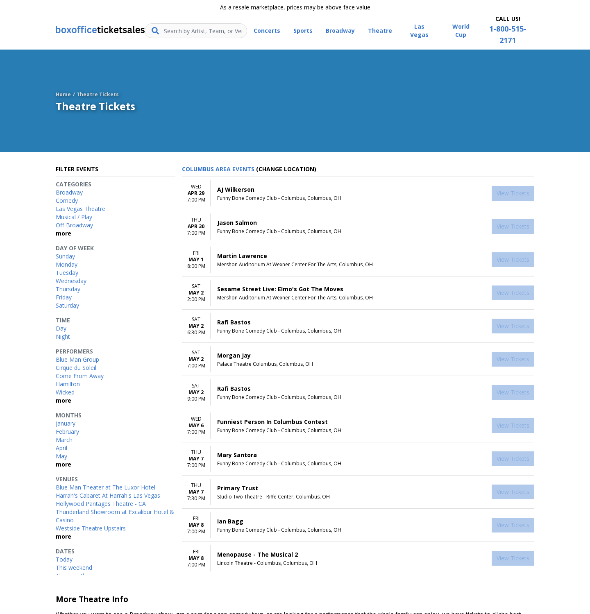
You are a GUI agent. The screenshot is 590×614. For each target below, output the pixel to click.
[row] (358, 193)
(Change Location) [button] (286, 169)
